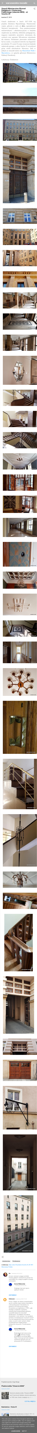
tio (9, 1273)
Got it (24, 1431)
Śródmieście (16, 1261)
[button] (34, 9)
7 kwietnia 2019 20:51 (16, 1273)
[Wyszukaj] (34, 3)
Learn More (15, 1431)
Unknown (12, 1299)
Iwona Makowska (19, 1284)
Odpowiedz (12, 1295)
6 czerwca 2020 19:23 (21, 1299)
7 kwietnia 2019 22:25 (20, 1285)
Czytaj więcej (30, 1401)
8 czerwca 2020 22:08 (20, 1330)
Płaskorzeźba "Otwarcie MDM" (12, 1386)
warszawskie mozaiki (16, 3)
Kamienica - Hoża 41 (9, 1407)
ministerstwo (6, 1261)
